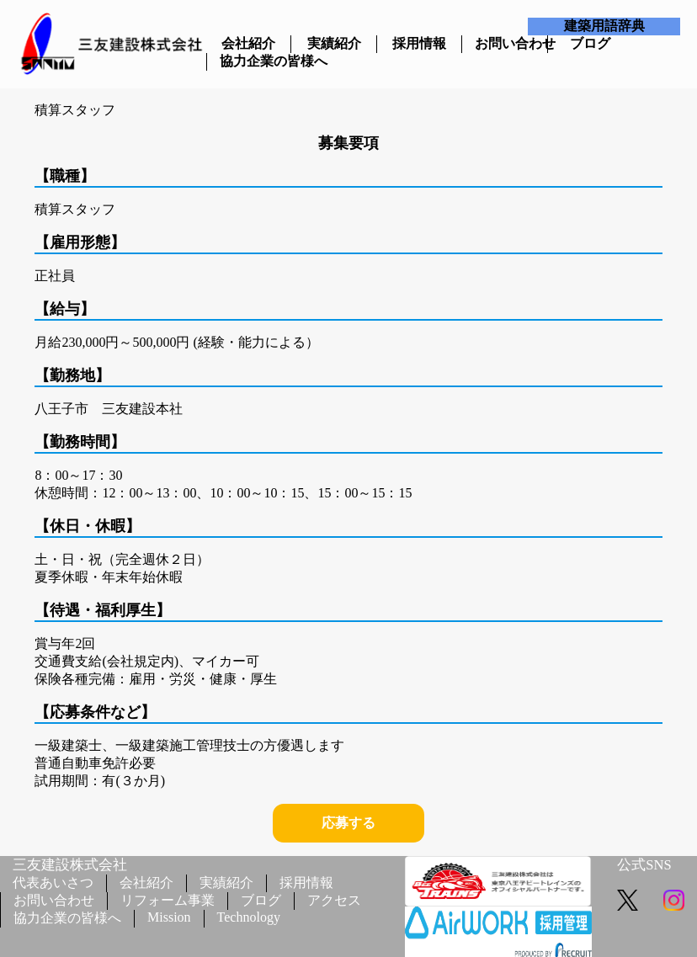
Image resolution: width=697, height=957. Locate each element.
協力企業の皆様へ (249, 61)
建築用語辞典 (604, 26)
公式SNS (644, 865)
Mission (169, 917)
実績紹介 (334, 43)
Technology (248, 917)
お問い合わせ (504, 43)
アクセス (334, 900)
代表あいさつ (53, 882)
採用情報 (419, 43)
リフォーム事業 (167, 900)
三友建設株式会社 (70, 865)
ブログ (590, 43)
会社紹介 (248, 43)
